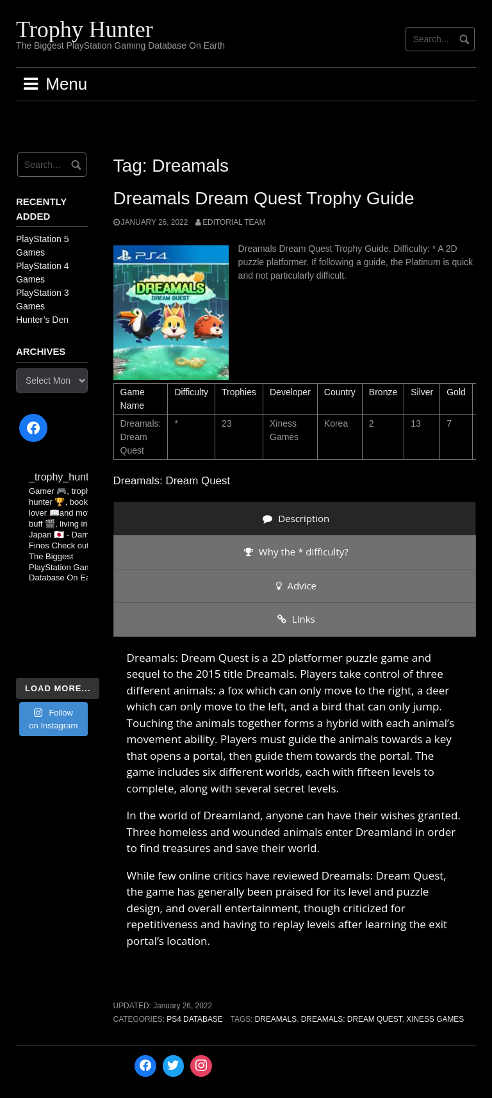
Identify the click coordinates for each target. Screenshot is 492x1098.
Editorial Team (233, 222)
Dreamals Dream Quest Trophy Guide (263, 198)
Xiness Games (435, 1019)
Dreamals (276, 1019)
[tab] (294, 519)
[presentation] (294, 519)
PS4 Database (194, 1019)
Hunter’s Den (42, 320)
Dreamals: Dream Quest (351, 1019)
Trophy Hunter (84, 29)
